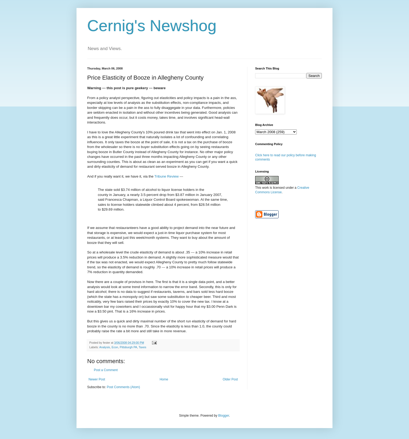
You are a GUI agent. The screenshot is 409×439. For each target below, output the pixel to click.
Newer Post (97, 379)
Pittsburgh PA (128, 347)
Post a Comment (106, 370)
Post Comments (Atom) (123, 387)
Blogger (223, 415)
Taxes (142, 347)
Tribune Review (167, 176)
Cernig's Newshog (151, 26)
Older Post (230, 379)
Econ (114, 347)
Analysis (104, 347)
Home (164, 379)
